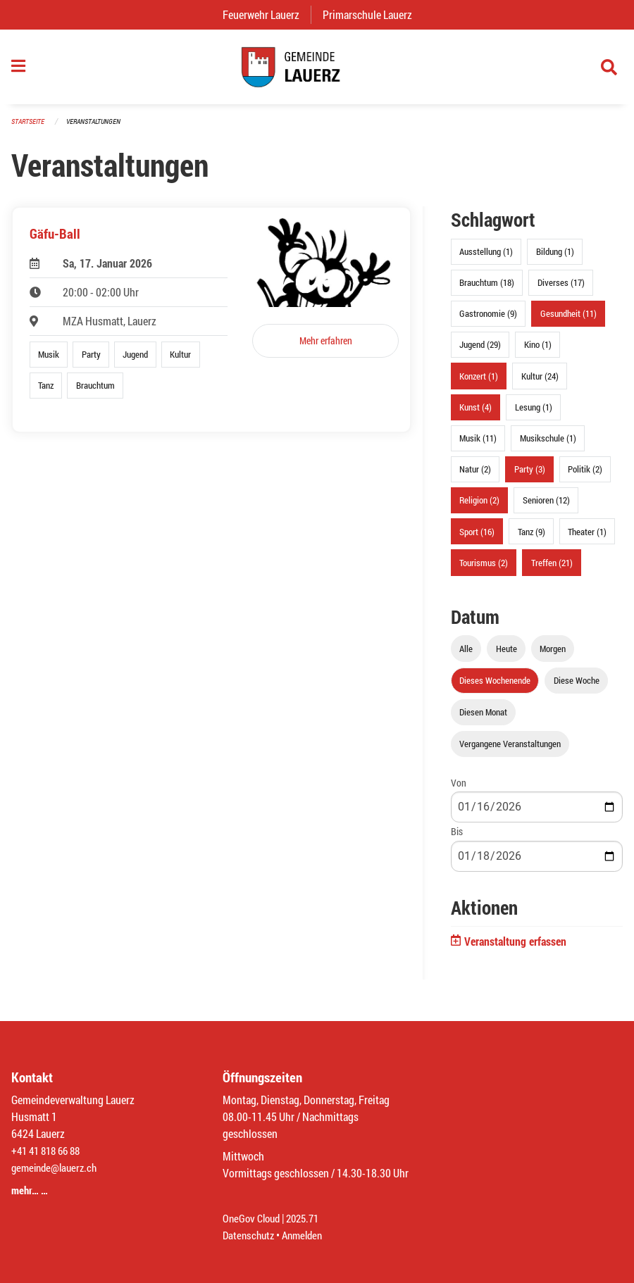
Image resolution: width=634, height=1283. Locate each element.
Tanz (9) (531, 538)
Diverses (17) (561, 289)
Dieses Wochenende (494, 686)
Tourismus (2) (483, 569)
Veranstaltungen (99, 128)
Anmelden (307, 1234)
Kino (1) (538, 351)
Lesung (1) (533, 413)
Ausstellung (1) (486, 258)
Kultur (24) (540, 382)
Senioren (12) (546, 507)
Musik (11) (478, 445)
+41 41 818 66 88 (49, 1150)
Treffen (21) (552, 569)
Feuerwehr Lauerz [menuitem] (267, 14)
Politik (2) (585, 476)
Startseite (29, 128)
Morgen (553, 655)
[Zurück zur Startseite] (317, 70)
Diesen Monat (483, 719)
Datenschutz (250, 1234)
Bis (457, 838)
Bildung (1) (555, 258)
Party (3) (529, 476)
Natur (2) (475, 476)
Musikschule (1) (548, 445)
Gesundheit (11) (568, 320)
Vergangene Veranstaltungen (510, 750)
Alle (466, 655)
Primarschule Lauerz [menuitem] (373, 14)
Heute (506, 655)
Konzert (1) (478, 382)
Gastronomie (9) (488, 320)
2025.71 (308, 1217)
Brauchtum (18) (486, 289)
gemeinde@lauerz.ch (57, 1167)
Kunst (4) (475, 413)
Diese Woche (576, 686)
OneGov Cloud (253, 1217)
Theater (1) (587, 538)
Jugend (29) (480, 351)
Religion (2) (479, 507)
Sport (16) (477, 538)
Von (458, 789)
